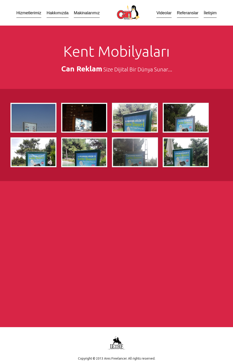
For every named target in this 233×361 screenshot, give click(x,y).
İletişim (210, 13)
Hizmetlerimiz (28, 13)
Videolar (164, 13)
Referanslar (187, 13)
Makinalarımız (87, 13)
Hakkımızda (58, 13)
